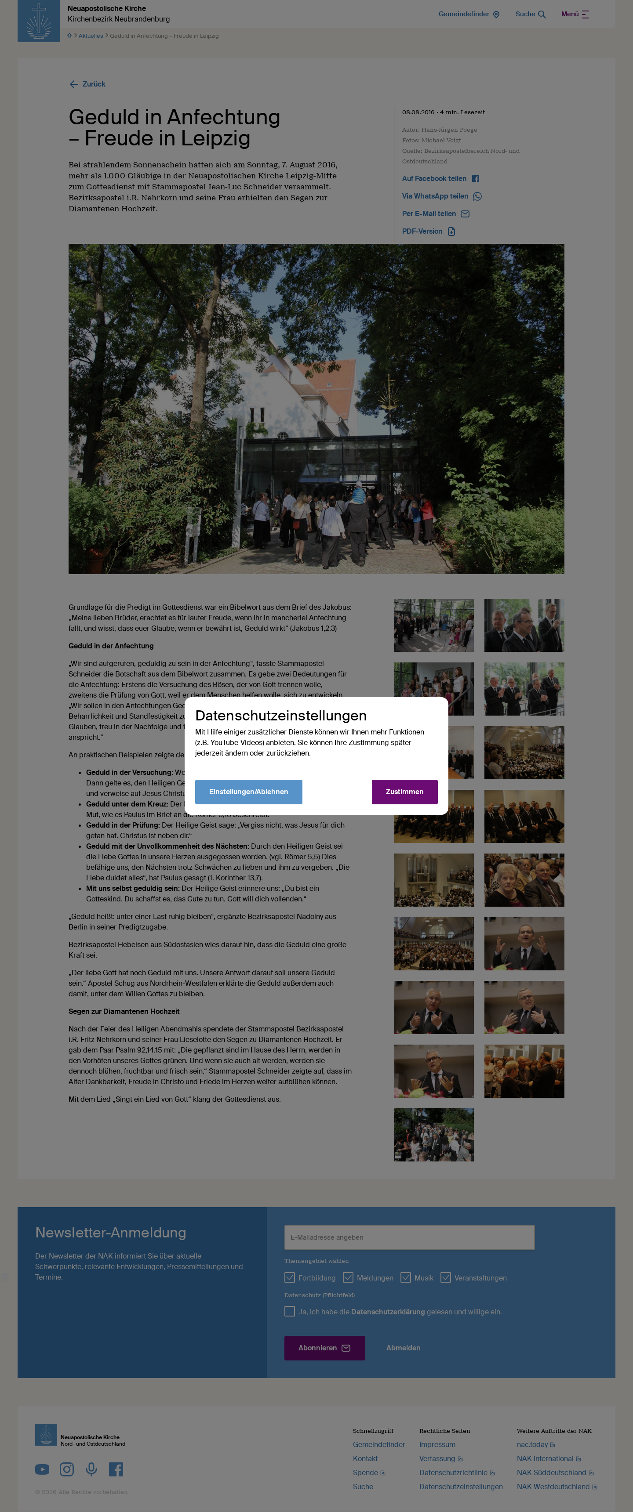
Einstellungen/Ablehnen (248, 791)
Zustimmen (405, 791)
